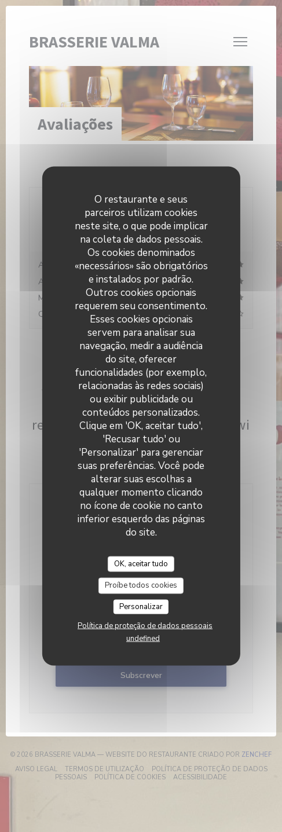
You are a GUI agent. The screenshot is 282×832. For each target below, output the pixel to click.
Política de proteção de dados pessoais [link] (145, 626)
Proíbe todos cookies (141, 585)
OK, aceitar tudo (141, 563)
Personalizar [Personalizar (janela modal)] (141, 606)
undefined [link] (143, 638)
